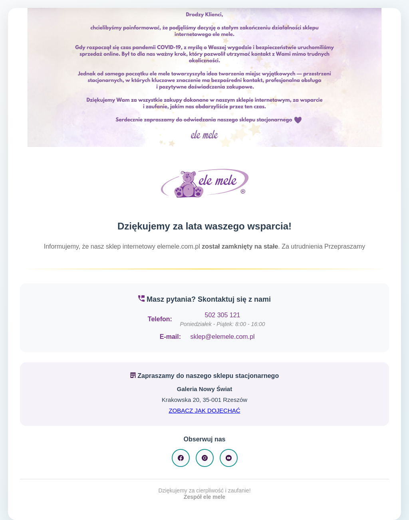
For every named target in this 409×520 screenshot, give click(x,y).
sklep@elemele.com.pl (222, 336)
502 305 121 (222, 315)
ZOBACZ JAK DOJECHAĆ (204, 410)
